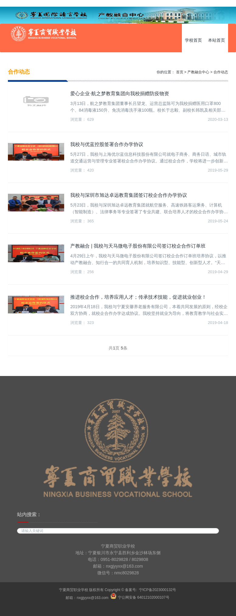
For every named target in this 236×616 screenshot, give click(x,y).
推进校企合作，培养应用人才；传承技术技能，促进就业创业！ (138, 297)
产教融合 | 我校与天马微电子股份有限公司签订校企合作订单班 (138, 246)
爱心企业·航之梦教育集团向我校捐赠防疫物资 (119, 93)
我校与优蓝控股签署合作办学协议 (106, 144)
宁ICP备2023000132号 (157, 590)
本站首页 (216, 40)
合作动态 (220, 72)
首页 (179, 72)
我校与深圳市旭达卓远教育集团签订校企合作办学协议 (128, 195)
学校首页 (193, 40)
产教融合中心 (198, 72)
